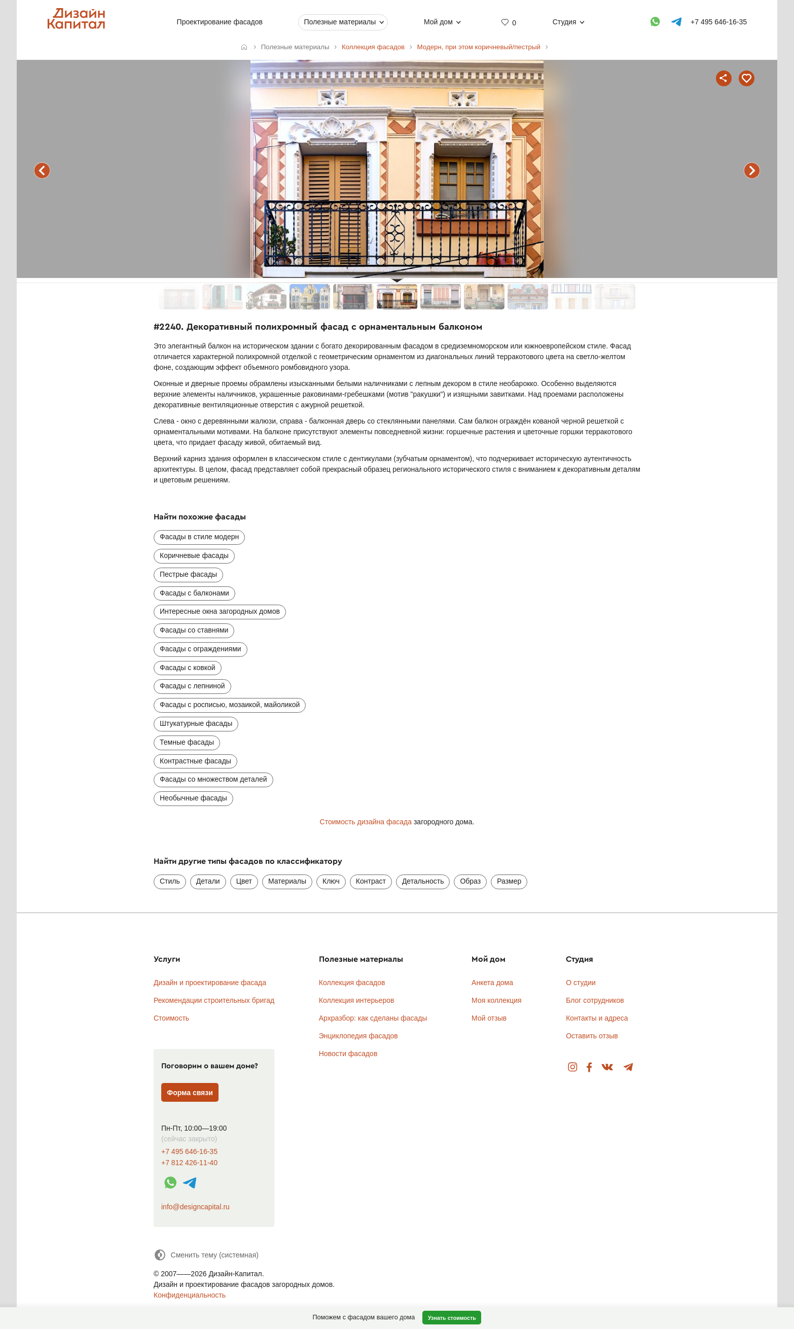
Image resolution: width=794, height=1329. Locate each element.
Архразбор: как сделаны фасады (373, 1018)
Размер (509, 881)
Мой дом (438, 22)
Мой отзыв (489, 1018)
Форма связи (190, 1093)
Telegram (628, 1067)
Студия (564, 22)
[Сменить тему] (206, 1254)
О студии (581, 982)
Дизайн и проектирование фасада (210, 982)
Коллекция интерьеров (356, 1000)
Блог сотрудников (595, 1000)
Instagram (573, 1067)
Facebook (589, 1067)
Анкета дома (492, 982)
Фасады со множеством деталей (213, 779)
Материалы (287, 881)
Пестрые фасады (188, 574)
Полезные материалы (340, 22)
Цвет (244, 881)
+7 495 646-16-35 (189, 1152)
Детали (208, 881)
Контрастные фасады (195, 761)
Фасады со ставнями (194, 630)
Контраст (371, 881)
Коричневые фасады (194, 555)
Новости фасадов (348, 1054)
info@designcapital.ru (195, 1207)
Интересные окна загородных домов (220, 611)
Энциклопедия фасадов (358, 1036)
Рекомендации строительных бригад (214, 1000)
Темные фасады (187, 742)
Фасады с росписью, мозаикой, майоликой (230, 705)
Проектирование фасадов (220, 22)
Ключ (331, 881)
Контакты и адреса (597, 1018)
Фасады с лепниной (192, 686)
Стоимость (171, 1018)
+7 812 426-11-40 (189, 1163)
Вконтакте (608, 1067)
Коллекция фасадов (352, 982)
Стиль (170, 881)
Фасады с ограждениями (200, 649)
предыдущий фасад (42, 170)
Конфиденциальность (190, 1295)
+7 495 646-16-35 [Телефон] (719, 22)
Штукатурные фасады (196, 723)
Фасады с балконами (194, 593)
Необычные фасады (193, 798)
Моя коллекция (497, 1000)
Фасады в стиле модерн (199, 537)
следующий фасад (752, 170)
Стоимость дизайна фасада (366, 822)
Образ (470, 881)
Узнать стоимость (452, 1318)
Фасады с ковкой (187, 667)
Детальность (423, 881)
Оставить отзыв (592, 1036)
